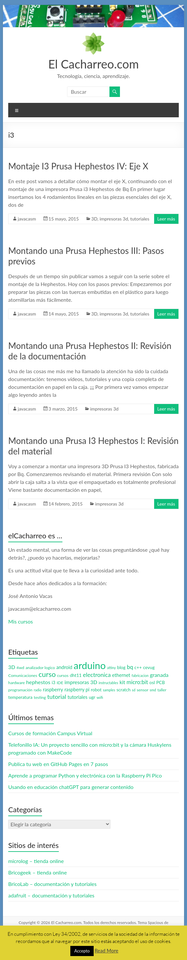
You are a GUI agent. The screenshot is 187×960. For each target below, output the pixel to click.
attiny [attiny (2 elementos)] (111, 667)
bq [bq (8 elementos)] (130, 666)
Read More (106, 950)
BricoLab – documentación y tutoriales (52, 884)
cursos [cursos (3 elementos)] (63, 675)
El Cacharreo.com (93, 64)
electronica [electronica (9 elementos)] (97, 674)
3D (94, 218)
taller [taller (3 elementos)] (161, 689)
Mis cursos (20, 621)
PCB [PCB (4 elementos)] (160, 682)
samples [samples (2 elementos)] (109, 690)
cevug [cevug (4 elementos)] (148, 667)
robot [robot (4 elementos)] (96, 689)
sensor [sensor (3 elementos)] (142, 689)
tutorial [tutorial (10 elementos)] (56, 696)
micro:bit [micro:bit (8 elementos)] (137, 682)
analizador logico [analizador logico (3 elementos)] (40, 667)
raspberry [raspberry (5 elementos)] (53, 689)
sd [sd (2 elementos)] (133, 690)
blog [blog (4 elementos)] (121, 667)
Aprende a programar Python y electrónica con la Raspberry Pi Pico (85, 775)
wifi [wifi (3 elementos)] (100, 697)
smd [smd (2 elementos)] (153, 690)
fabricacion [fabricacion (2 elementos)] (139, 675)
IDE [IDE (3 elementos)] (60, 682)
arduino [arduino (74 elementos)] (90, 665)
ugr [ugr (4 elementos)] (92, 697)
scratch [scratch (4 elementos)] (123, 689)
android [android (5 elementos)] (64, 667)
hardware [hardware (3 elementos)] (16, 682)
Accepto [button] (82, 950)
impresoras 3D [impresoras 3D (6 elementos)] (80, 682)
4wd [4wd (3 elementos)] (20, 667)
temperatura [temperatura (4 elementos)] (20, 697)
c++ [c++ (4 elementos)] (138, 667)
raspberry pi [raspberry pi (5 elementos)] (76, 689)
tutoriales (139, 218)
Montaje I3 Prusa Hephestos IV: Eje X (78, 166)
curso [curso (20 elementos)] (47, 674)
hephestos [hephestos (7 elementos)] (38, 682)
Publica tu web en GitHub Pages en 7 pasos (58, 764)
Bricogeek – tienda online (37, 872)
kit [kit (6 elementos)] (122, 682)
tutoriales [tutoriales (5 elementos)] (77, 697)
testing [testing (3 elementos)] (40, 697)
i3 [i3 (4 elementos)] (53, 682)
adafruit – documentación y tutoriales (51, 895)
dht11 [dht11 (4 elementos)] (76, 675)
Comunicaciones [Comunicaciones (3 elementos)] (22, 675)
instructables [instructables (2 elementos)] (108, 683)
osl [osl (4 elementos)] (152, 682)
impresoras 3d (114, 218)
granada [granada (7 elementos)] (159, 675)
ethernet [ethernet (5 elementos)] (121, 675)
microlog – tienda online (36, 861)
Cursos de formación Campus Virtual (50, 733)
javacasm (27, 218)
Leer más (166, 218)
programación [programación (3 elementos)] (20, 689)
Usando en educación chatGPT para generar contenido (70, 787)
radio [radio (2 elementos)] (38, 690)
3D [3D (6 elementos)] (11, 667)
